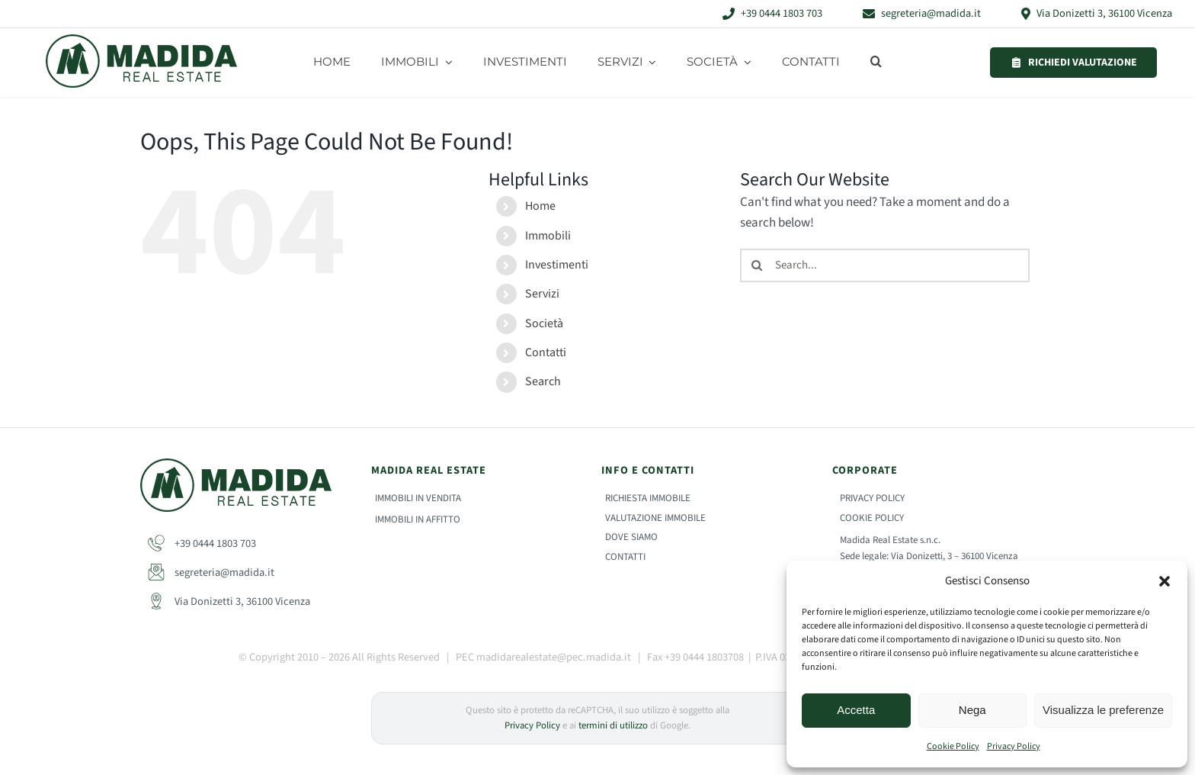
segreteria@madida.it (211, 572)
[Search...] (885, 265)
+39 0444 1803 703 (202, 543)
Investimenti (556, 264)
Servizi (542, 293)
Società (544, 323)
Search (543, 381)
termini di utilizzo (613, 725)
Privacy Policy (1013, 746)
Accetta (856, 709)
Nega (972, 709)
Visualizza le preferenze (1103, 709)
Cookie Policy (953, 746)
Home (540, 206)
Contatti (545, 352)
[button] (1164, 581)
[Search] (757, 265)
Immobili (548, 235)
